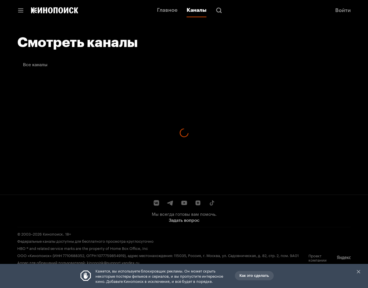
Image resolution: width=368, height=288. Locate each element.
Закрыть (358, 271)
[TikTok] (211, 202)
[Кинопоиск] (54, 10)
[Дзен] (197, 202)
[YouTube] (184, 202)
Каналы (196, 10)
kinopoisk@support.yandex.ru (113, 262)
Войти (343, 10)
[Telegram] (170, 202)
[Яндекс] (344, 257)
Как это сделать (254, 275)
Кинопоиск (53, 233)
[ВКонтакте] (156, 202)
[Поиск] (219, 10)
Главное (167, 10)
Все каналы (35, 64)
